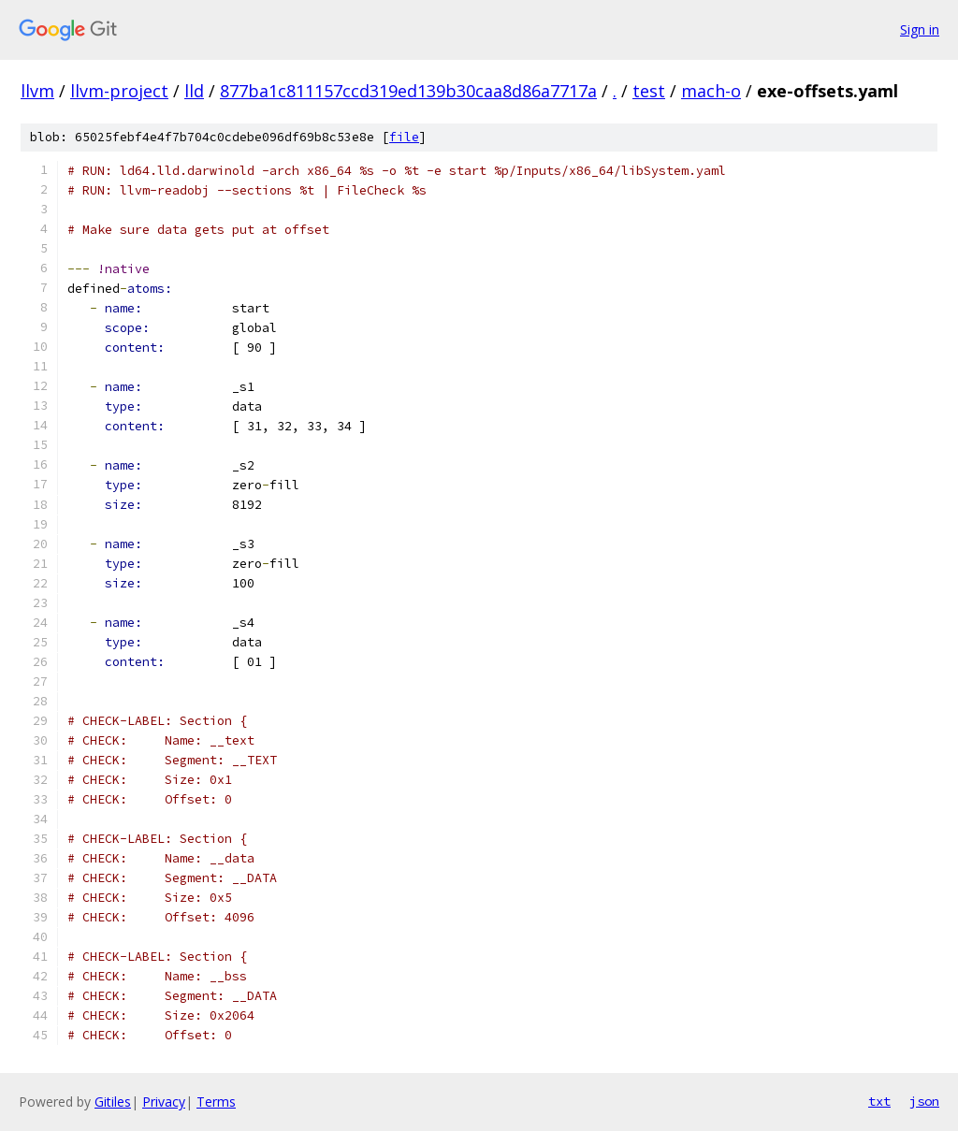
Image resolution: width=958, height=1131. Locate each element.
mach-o (711, 91)
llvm (37, 91)
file (404, 137)
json (924, 1101)
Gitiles (112, 1101)
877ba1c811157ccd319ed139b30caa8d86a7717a (408, 91)
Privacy (163, 1101)
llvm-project (119, 91)
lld (194, 91)
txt (879, 1101)
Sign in (919, 29)
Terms (216, 1101)
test (648, 91)
